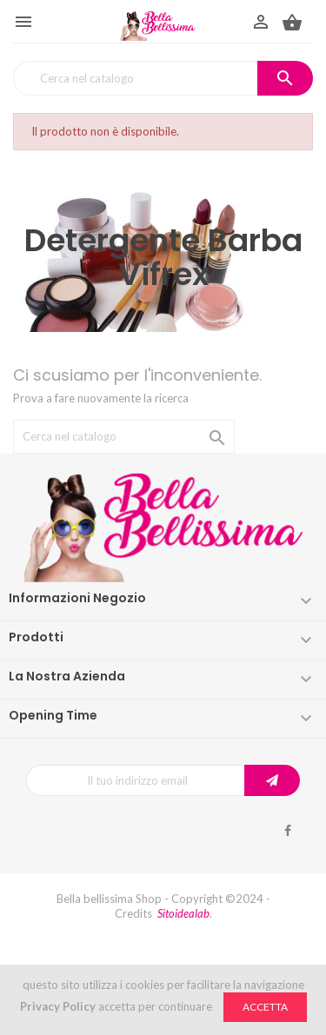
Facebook (287, 831)
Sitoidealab (183, 913)
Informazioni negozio (77, 598)
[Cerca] (163, 78)
